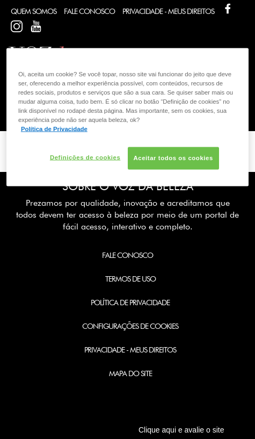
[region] (127, 117)
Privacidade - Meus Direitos (168, 11)
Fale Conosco (89, 11)
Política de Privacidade (130, 302)
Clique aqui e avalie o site (181, 430)
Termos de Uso (130, 279)
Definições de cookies (85, 157)
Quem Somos (33, 11)
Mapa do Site (130, 373)
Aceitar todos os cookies (173, 158)
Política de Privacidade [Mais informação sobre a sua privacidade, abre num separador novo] (54, 128)
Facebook (228, 9)
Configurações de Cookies (130, 326)
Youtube (36, 26)
